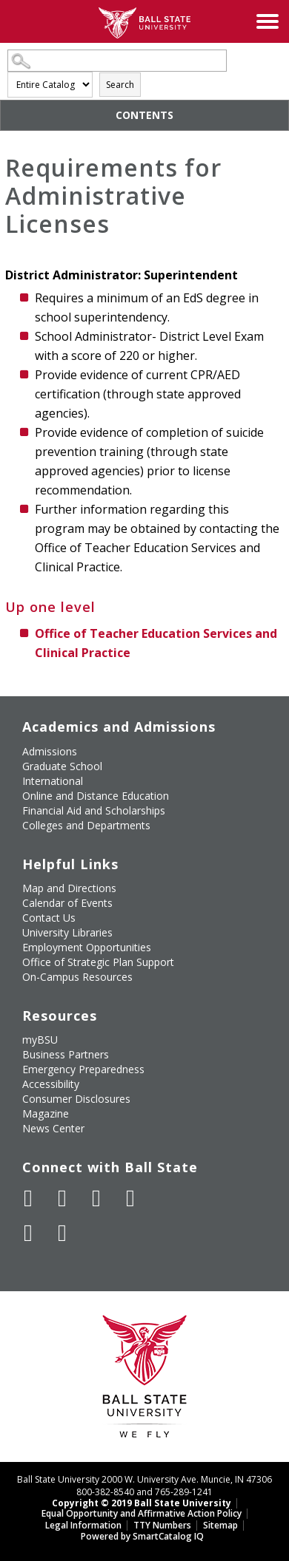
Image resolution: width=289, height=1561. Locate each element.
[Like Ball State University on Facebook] (28, 1198)
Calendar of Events (67, 903)
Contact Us (49, 918)
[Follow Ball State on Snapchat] (62, 1233)
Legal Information (83, 1525)
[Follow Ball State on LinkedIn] (28, 1233)
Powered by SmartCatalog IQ (142, 1536)
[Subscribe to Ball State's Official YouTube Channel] (96, 1198)
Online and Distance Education (95, 796)
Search (120, 84)
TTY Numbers (162, 1525)
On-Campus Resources (77, 977)
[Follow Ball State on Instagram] (130, 1198)
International (52, 781)
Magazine (45, 1113)
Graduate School (62, 766)
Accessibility (50, 1084)
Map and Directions (69, 888)
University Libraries (67, 932)
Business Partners (65, 1054)
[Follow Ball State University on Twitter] (62, 1198)
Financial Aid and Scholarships (93, 810)
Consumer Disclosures (76, 1099)
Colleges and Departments (86, 825)
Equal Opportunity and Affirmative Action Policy (141, 1513)
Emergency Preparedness (83, 1069)
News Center (53, 1128)
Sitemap (220, 1525)
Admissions (49, 751)
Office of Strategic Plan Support (98, 962)
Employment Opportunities (86, 947)
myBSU (40, 1040)
